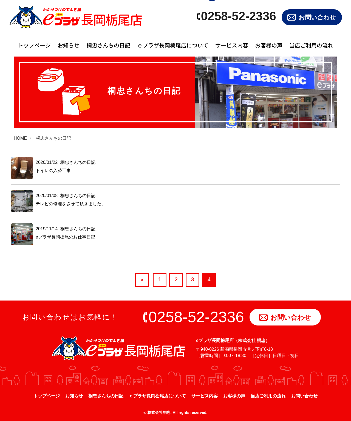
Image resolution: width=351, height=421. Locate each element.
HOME (20, 138)
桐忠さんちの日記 (108, 45)
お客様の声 (268, 45)
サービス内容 (231, 45)
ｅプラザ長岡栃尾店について (172, 45)
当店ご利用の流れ (311, 45)
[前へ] (142, 280)
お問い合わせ (311, 17)
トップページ (34, 45)
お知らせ (69, 45)
